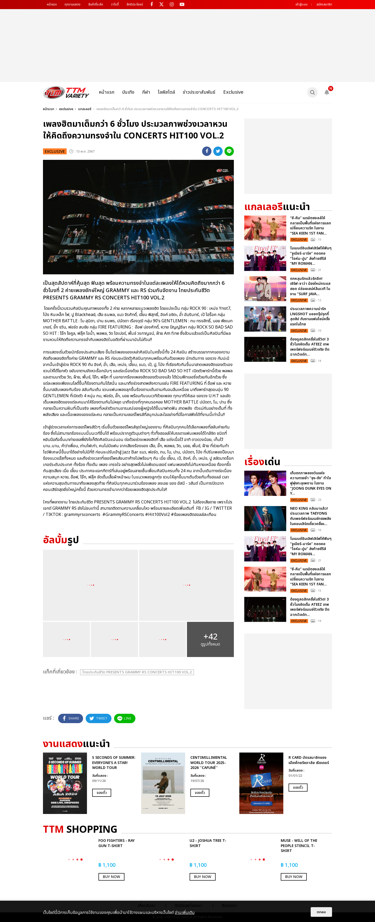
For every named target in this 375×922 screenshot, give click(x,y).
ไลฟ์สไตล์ (166, 92)
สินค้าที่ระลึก (95, 4)
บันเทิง (128, 92)
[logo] (66, 92)
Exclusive (233, 92)
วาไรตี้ (115, 4)
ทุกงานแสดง (72, 4)
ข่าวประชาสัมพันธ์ (199, 92)
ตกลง (321, 912)
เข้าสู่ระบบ (302, 4)
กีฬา (146, 92)
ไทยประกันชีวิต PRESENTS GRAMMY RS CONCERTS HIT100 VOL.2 (137, 672)
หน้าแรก (52, 4)
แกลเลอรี (84, 109)
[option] (89, 783)
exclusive (66, 109)
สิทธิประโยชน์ (135, 4)
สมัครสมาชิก (324, 4)
